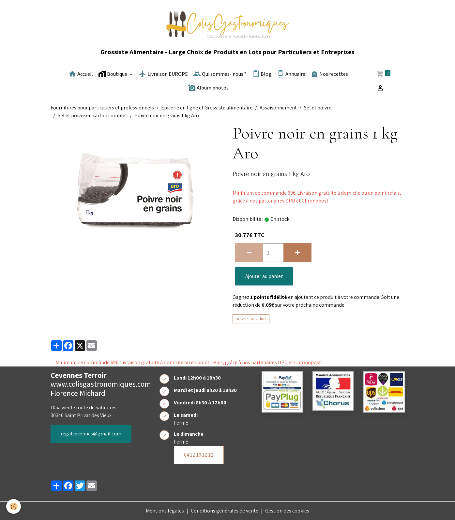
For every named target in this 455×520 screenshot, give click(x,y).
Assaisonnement (278, 107)
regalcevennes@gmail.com (91, 433)
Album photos (208, 87)
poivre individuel (250, 318)
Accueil (80, 74)
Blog (261, 74)
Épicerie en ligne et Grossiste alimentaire (206, 107)
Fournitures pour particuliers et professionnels (102, 107)
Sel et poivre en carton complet (92, 115)
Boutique (113, 74)
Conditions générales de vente (224, 510)
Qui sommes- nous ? (220, 74)
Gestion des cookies (287, 510)
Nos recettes (329, 74)
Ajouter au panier (264, 276)
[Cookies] (14, 506)
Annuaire (291, 74)
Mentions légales (165, 510)
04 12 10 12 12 (199, 454)
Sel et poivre (317, 107)
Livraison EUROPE (163, 74)
